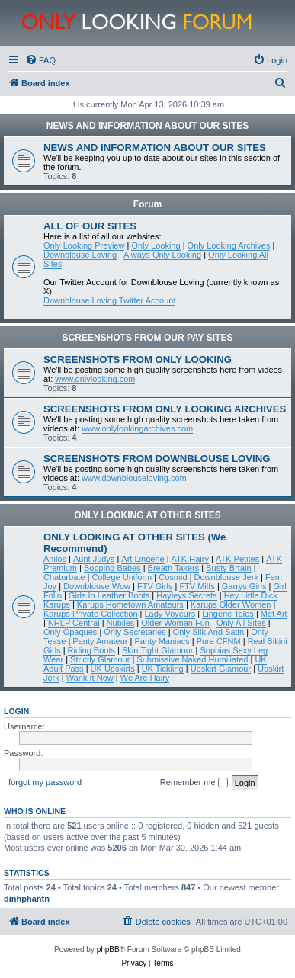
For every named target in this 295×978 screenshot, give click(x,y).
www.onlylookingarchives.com (137, 428)
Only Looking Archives (229, 245)
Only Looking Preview (83, 245)
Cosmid (173, 577)
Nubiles (121, 622)
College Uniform (121, 577)
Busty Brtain (228, 567)
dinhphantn (27, 898)
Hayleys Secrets (186, 595)
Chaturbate (64, 577)
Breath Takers (174, 567)
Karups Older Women (231, 604)
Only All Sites (241, 622)
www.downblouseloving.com (134, 478)
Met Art (274, 613)
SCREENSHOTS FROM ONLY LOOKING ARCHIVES (164, 409)
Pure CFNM (219, 641)
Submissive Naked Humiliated (192, 659)
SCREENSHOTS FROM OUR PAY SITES (148, 337)
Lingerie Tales (228, 613)
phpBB (108, 949)
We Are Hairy (145, 677)
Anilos (54, 558)
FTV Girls (154, 586)
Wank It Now (90, 677)
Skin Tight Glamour (158, 650)
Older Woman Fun (175, 622)
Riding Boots (91, 650)
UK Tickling (163, 668)
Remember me (194, 783)
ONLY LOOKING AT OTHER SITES (147, 515)
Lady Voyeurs (170, 613)
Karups (56, 604)
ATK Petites (237, 558)
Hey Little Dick (250, 595)
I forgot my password (43, 782)
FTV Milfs (196, 586)
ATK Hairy (190, 558)
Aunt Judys (93, 558)
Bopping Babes (112, 567)
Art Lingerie (142, 558)
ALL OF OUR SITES (89, 226)
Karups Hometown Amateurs (130, 604)
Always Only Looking (162, 254)
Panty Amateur (99, 641)
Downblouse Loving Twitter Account (109, 300)
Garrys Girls (244, 586)
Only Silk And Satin (209, 632)
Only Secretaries (134, 632)
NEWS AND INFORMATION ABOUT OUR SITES (147, 125)
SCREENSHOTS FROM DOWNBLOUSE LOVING (156, 458)
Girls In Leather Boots (109, 595)
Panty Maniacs (161, 641)
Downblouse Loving (80, 254)
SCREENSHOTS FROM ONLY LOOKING (137, 359)
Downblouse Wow (96, 586)
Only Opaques (70, 632)
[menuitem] (40, 60)
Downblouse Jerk (226, 577)
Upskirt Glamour (221, 668)
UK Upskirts (113, 668)
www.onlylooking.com (95, 378)
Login (16, 711)
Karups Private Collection (90, 613)
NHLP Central (74, 622)
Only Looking (155, 245)
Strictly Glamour (100, 659)
